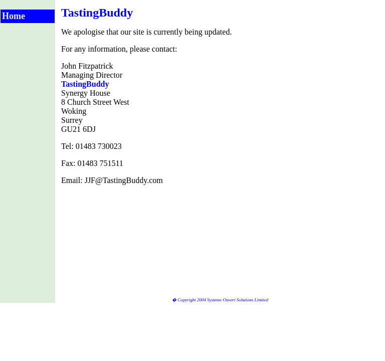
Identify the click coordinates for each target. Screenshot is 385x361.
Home (13, 16)
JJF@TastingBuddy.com (124, 180)
